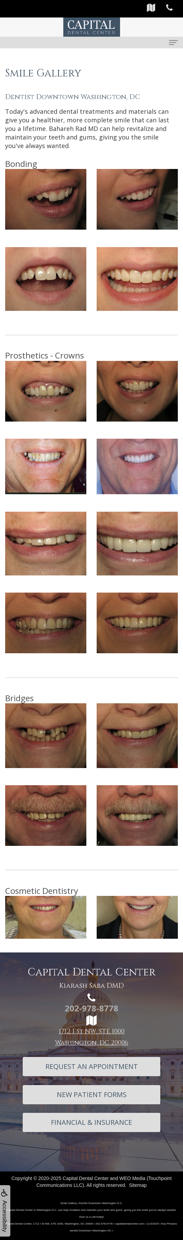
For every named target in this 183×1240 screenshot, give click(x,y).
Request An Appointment (91, 1066)
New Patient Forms (92, 1094)
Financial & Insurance (91, 1122)
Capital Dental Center (86, 1178)
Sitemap (138, 1185)
